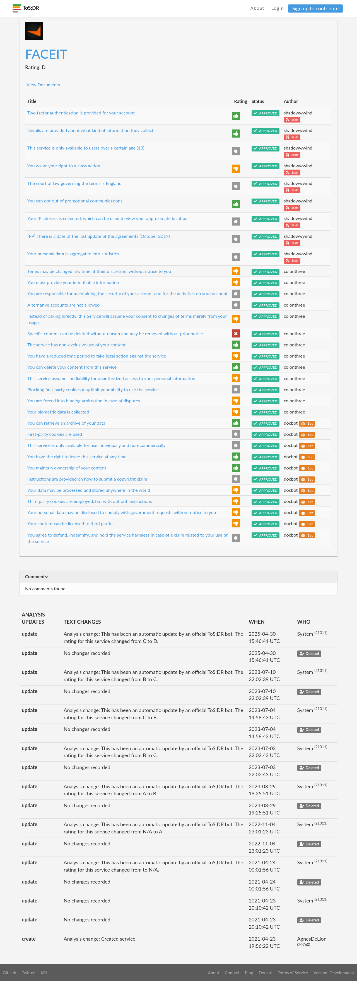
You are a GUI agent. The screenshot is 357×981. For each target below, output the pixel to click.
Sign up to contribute (315, 8)
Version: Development (333, 972)
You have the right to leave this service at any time (77, 456)
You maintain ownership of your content (66, 467)
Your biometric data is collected (58, 411)
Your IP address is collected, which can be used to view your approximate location (107, 218)
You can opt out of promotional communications (74, 200)
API (43, 972)
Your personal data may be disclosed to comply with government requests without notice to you (121, 512)
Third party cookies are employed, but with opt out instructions (89, 501)
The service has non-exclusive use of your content (76, 344)
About (257, 8)
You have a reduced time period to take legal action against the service (96, 355)
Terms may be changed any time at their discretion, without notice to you (99, 271)
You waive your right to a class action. (64, 165)
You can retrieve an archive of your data (66, 422)
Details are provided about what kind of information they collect (90, 130)
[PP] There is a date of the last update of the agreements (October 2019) (98, 236)
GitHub (9, 972)
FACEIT (46, 54)
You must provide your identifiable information (73, 282)
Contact (232, 972)
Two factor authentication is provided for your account (81, 112)
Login (277, 8)
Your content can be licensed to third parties (71, 523)
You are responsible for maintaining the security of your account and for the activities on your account (127, 293)
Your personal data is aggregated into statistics (73, 253)
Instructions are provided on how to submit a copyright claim (87, 478)
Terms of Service (293, 972)
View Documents (43, 84)
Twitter (28, 972)
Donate (265, 972)
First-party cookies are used (54, 434)
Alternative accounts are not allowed (63, 304)
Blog (249, 972)
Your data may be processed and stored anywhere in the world (88, 490)
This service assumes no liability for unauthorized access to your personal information (111, 378)
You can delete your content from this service (72, 367)
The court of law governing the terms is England (74, 183)
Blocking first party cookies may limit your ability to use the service (93, 389)
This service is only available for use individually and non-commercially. (97, 445)
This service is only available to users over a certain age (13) (85, 147)
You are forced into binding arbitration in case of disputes (83, 400)
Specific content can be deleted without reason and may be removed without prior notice (115, 333)
